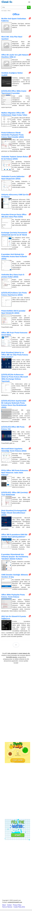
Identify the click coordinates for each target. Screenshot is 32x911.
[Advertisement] (17, 713)
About (4, 905)
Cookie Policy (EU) (19, 907)
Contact (9, 905)
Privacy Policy (17, 905)
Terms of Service (7, 907)
